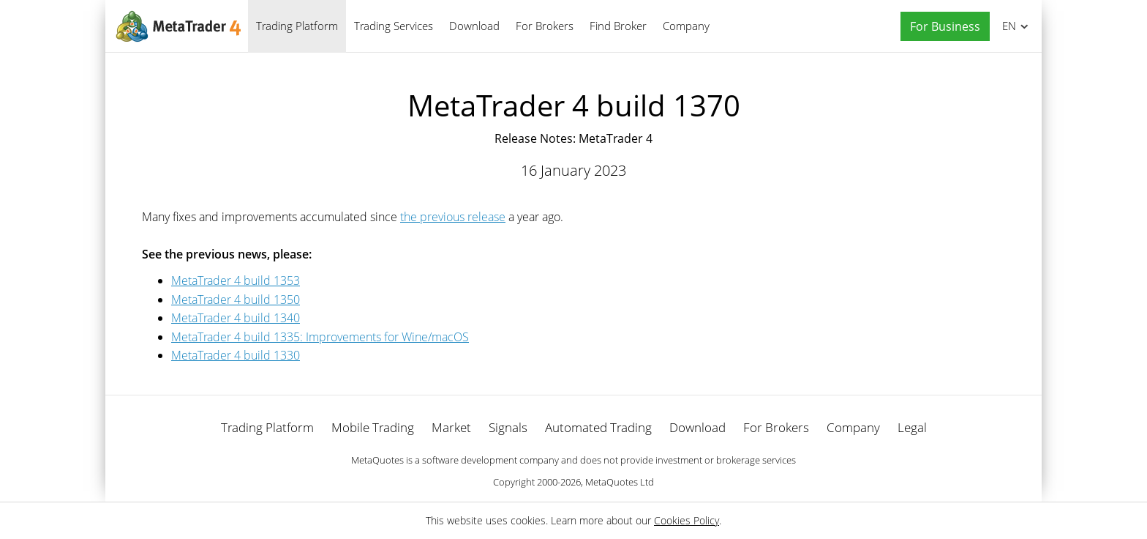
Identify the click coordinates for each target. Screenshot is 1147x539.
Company (686, 25)
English (1007, 25)
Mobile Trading (372, 427)
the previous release (452, 217)
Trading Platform (297, 25)
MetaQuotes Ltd (619, 481)
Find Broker (618, 25)
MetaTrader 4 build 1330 (235, 355)
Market (451, 427)
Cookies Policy (686, 520)
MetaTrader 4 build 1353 (235, 280)
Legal (912, 427)
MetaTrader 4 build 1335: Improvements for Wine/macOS (320, 337)
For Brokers (545, 25)
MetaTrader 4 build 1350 (235, 299)
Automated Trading (598, 427)
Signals (508, 427)
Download (474, 25)
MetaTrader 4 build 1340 (235, 318)
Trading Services (393, 25)
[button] (941, 26)
